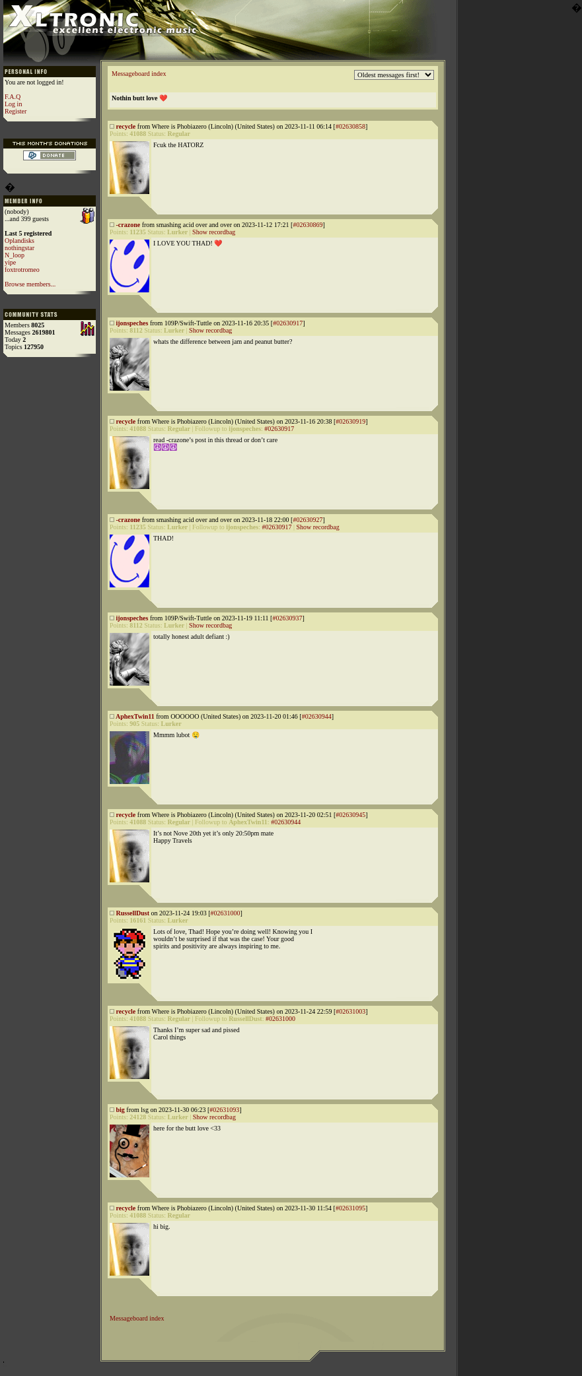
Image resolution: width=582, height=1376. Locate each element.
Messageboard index (139, 73)
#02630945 (350, 814)
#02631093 (224, 1109)
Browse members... (30, 284)
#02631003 (350, 1011)
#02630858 (350, 126)
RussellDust (133, 913)
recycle (126, 126)
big (120, 1109)
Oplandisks (19, 240)
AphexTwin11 (135, 716)
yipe (10, 262)
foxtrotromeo (22, 269)
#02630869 (307, 224)
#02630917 (288, 323)
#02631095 (350, 1208)
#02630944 (317, 716)
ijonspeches (132, 323)
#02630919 (350, 421)
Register (15, 111)
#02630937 (287, 618)
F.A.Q (12, 96)
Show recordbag (213, 232)
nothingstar (19, 247)
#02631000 (225, 913)
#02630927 (307, 519)
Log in (13, 104)
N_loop (14, 255)
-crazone (128, 224)
